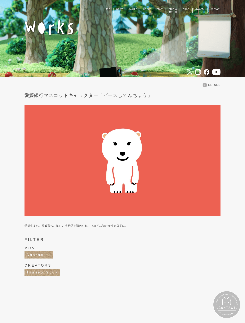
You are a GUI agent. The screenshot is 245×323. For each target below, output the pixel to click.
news (119, 9)
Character (38, 255)
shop (186, 9)
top (108, 9)
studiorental (173, 10)
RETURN (211, 85)
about (147, 9)
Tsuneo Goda (42, 272)
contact (215, 9)
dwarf (200, 9)
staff (160, 9)
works (133, 9)
